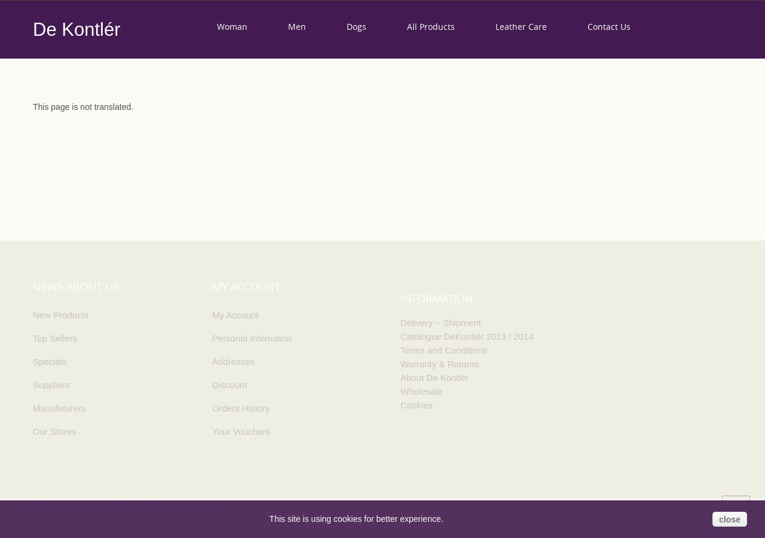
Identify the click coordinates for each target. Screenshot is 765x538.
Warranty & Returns (439, 364)
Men (297, 26)
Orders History (241, 408)
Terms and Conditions (443, 350)
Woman (232, 26)
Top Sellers (55, 338)
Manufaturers (59, 408)
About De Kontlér (434, 378)
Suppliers (52, 385)
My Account (235, 315)
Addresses (233, 361)
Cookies (416, 405)
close (729, 519)
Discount (229, 385)
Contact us (609, 26)
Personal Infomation (252, 338)
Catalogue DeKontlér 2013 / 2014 (467, 336)
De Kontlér (76, 29)
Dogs (356, 26)
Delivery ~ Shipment (440, 323)
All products (431, 26)
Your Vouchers (241, 431)
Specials (50, 361)
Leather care (521, 26)
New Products (60, 315)
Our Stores (54, 431)
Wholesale (421, 391)
